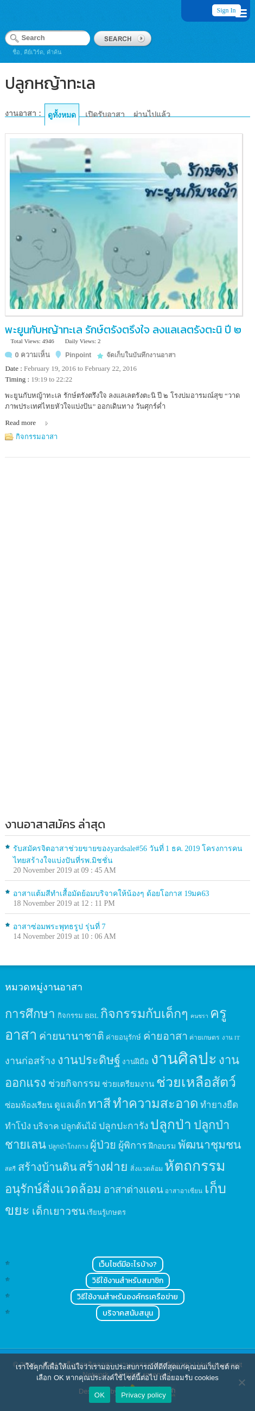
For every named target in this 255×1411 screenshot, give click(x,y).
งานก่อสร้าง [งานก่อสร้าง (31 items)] (30, 1060)
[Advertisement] (127, 666)
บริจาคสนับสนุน (128, 1313)
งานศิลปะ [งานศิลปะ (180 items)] (184, 1058)
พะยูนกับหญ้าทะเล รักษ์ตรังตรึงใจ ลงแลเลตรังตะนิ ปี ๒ (123, 329)
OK (99, 1395)
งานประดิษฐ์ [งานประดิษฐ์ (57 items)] (89, 1060)
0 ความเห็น (32, 355)
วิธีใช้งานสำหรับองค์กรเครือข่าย (127, 1297)
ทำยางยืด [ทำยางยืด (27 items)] (219, 1105)
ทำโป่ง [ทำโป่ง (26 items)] (18, 1126)
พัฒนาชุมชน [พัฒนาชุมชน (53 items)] (209, 1144)
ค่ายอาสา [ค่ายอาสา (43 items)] (165, 1036)
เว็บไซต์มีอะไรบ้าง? (128, 1264)
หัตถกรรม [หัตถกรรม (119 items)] (195, 1166)
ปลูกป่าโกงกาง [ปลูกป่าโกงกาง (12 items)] (68, 1146)
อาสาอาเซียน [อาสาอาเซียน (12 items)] (183, 1191)
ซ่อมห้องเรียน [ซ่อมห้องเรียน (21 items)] (28, 1105)
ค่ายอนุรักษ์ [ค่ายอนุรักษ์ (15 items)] (123, 1037)
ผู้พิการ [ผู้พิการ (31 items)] (132, 1145)
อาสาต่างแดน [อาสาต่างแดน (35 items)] (133, 1189)
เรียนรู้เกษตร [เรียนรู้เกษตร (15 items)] (106, 1212)
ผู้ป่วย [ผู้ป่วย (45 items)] (103, 1145)
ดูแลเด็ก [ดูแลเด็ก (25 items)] (70, 1105)
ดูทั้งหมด (62, 115)
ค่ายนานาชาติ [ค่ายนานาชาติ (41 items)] (71, 1036)
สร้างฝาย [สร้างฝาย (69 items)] (103, 1166)
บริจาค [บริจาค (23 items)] (46, 1126)
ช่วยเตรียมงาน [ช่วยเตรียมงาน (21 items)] (128, 1083)
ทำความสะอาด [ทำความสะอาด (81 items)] (156, 1104)
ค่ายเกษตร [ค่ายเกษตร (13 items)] (204, 1037)
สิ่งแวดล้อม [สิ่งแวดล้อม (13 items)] (146, 1168)
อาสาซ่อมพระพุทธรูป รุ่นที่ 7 (59, 927)
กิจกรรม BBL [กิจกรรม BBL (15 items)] (78, 1015)
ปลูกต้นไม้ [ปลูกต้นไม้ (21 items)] (79, 1126)
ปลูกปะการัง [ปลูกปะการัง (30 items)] (124, 1125)
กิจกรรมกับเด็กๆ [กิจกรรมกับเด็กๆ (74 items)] (144, 1014)
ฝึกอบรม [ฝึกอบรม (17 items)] (162, 1146)
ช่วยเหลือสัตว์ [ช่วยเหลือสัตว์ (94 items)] (196, 1082)
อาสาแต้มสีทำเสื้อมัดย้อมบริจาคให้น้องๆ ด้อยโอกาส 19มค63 (111, 894)
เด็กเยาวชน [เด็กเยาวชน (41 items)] (58, 1211)
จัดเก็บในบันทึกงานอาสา (141, 355)
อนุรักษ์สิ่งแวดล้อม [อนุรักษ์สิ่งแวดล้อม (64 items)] (53, 1189)
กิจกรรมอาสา (37, 437)
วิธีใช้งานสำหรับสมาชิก (127, 1280)
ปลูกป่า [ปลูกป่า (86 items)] (171, 1124)
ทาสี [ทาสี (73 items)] (99, 1104)
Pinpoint (78, 355)
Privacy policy (143, 1395)
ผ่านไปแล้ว (151, 114)
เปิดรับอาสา (105, 114)
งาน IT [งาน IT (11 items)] (231, 1037)
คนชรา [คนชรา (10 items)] (199, 1016)
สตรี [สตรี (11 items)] (10, 1168)
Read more (20, 422)
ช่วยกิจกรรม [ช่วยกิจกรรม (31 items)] (74, 1083)
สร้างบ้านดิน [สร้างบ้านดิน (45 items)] (47, 1167)
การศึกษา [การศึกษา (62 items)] (30, 1014)
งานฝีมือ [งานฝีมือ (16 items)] (135, 1062)
